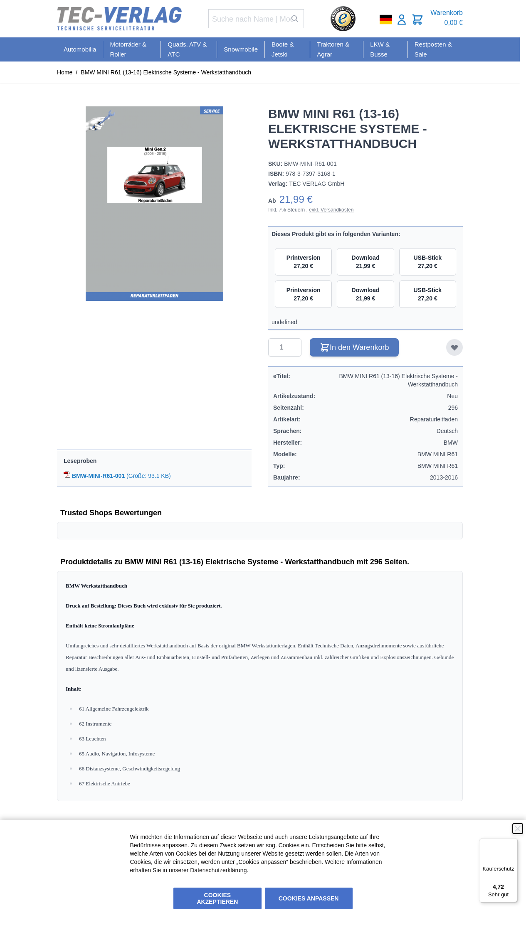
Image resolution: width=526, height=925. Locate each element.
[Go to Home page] (119, 19)
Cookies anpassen (309, 898)
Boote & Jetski (283, 49)
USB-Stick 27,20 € (427, 261)
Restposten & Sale (433, 49)
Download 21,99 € (366, 261)
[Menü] (513, 843)
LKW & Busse (380, 49)
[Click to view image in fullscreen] (154, 203)
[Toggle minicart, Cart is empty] (417, 19)
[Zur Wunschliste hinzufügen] (454, 347)
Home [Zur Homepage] (64, 72)
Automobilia (80, 49)
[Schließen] (518, 829)
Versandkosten (337, 210)
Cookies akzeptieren (217, 898)
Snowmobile (241, 49)
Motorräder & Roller (128, 49)
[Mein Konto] (402, 19)
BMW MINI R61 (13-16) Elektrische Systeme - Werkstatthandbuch (166, 72)
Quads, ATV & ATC (187, 49)
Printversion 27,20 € (303, 261)
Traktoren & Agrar (333, 49)
